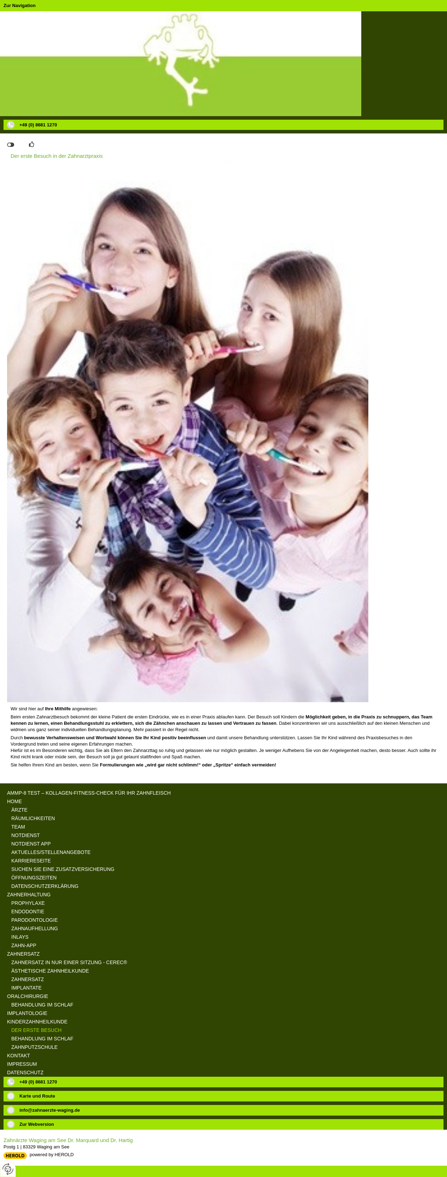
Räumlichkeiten (33, 818)
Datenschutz (25, 1072)
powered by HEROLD (52, 1154)
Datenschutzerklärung (44, 886)
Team (18, 827)
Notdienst (25, 835)
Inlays (20, 937)
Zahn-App (23, 945)
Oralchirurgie (27, 996)
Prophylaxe (28, 903)
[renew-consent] (8, 1169)
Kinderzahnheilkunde (37, 1021)
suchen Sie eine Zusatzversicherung (62, 869)
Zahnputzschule (34, 1047)
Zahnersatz (23, 954)
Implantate (26, 988)
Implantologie (27, 1013)
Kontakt (18, 1055)
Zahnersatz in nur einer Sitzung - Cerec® (69, 962)
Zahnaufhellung (34, 928)
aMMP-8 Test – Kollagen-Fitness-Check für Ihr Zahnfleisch (89, 793)
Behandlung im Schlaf (42, 1005)
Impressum (22, 1064)
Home (14, 801)
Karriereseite (31, 861)
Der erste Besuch (36, 1030)
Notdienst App (31, 844)
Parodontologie (34, 920)
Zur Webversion (36, 1124)
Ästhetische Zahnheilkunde (50, 971)
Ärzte (19, 810)
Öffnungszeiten (33, 877)
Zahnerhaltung (28, 894)
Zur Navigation (20, 5)
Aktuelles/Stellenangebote (51, 852)
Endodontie (27, 911)
